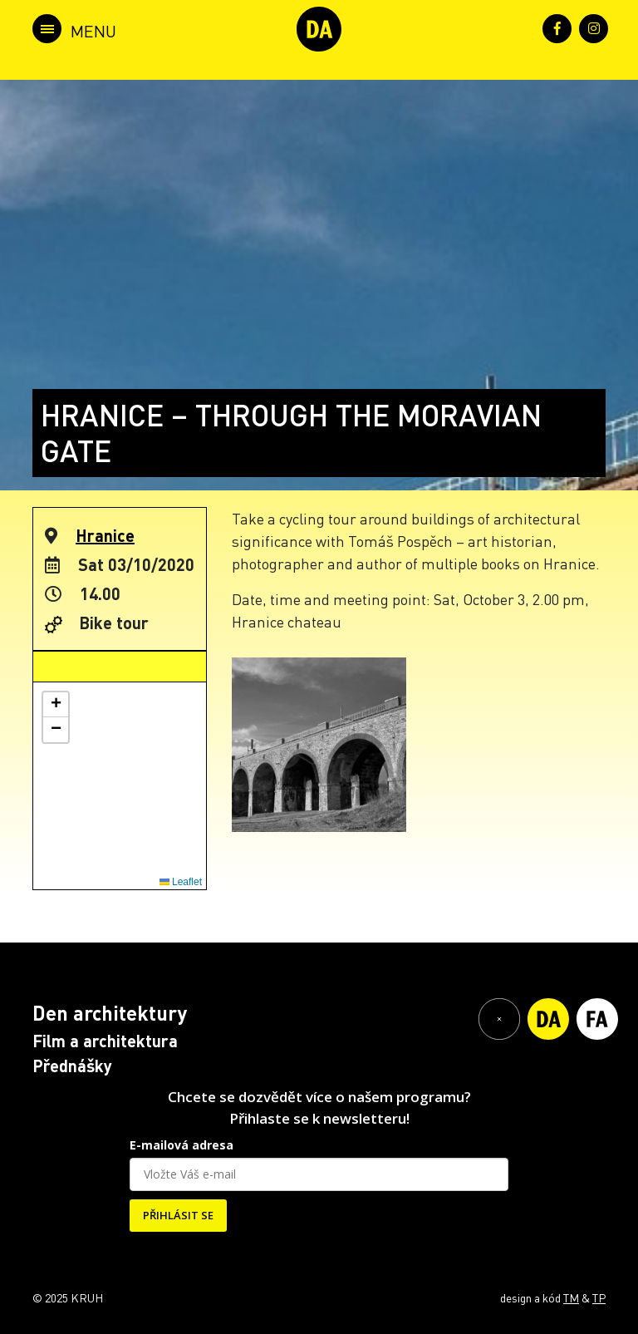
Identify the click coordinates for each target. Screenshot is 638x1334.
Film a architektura (105, 1040)
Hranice (105, 535)
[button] (55, 704)
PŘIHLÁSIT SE (178, 1215)
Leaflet (181, 882)
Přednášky (72, 1065)
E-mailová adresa (181, 1145)
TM (571, 1297)
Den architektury (109, 1013)
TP (599, 1297)
